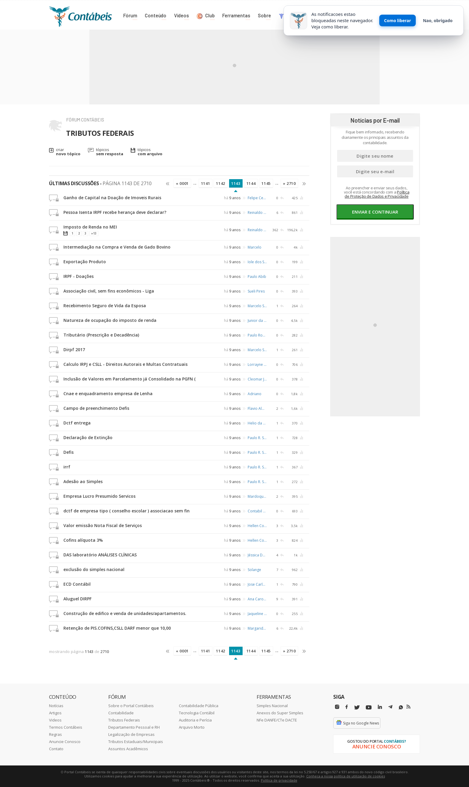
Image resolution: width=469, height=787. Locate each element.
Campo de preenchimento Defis (96, 408)
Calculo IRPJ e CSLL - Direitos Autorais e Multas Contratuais (125, 364)
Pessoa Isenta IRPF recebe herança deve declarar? (114, 212)
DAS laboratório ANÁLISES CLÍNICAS (100, 555)
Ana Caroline (257, 599)
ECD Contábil (77, 584)
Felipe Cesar (257, 197)
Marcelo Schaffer (257, 305)
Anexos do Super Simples (280, 713)
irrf (66, 467)
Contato (56, 748)
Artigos (55, 713)
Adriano (254, 393)
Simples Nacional (272, 705)
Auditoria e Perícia (195, 720)
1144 (251, 183)
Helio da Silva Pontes (257, 423)
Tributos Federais (124, 720)
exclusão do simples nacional (93, 569)
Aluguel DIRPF (77, 599)
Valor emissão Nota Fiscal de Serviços (102, 525)
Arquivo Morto (192, 727)
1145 (266, 183)
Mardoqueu (257, 496)
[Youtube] (368, 707)
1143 (235, 183)
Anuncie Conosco (64, 741)
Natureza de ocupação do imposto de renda (109, 320)
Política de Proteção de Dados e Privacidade (377, 194)
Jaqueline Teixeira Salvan (257, 613)
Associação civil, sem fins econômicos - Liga (108, 291)
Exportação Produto (84, 261)
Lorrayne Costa (257, 364)
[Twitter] (356, 707)
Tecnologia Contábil (196, 713)
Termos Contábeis (65, 727)
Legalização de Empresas (131, 734)
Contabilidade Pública (198, 705)
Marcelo (254, 247)
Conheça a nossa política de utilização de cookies (345, 776)
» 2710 (289, 183)
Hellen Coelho (257, 525)
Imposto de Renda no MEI (90, 227)
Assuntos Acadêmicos (128, 748)
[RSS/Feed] (408, 707)
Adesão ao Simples (83, 481)
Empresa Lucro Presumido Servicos (99, 496)
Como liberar (397, 20)
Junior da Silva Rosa (257, 320)
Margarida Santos (257, 628)
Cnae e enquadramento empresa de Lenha (108, 393)
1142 (220, 183)
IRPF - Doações (78, 276)
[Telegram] (390, 707)
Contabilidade (121, 713)
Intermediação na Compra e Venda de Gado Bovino (116, 247)
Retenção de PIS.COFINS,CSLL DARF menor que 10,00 (117, 628)
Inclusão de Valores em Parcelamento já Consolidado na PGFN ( (129, 379)
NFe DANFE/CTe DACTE (277, 720)
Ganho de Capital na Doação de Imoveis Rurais (112, 197)
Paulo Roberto (257, 335)
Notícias (56, 705)
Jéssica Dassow (257, 555)
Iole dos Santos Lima (257, 261)
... (195, 183)
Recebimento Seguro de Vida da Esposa (104, 305)
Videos (55, 720)
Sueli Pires (256, 291)
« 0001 (182, 183)
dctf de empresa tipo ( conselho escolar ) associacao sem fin (126, 511)
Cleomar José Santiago (257, 379)
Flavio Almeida (257, 408)
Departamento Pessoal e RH (134, 727)
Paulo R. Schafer (257, 437)
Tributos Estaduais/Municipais (135, 741)
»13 (94, 233)
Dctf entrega (77, 423)
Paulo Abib (257, 276)
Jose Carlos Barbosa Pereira (257, 584)
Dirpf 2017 (74, 349)
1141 (205, 183)
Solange (254, 569)
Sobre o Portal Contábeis (131, 705)
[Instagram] (337, 707)
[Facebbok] (347, 707)
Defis (68, 452)
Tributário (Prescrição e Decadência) (101, 335)
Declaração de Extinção (87, 437)
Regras (55, 734)
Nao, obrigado (438, 20)
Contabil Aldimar (257, 511)
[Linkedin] (380, 707)
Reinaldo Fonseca (257, 212)
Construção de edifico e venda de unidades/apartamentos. (124, 613)
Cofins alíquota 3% (83, 540)
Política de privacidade (279, 780)
